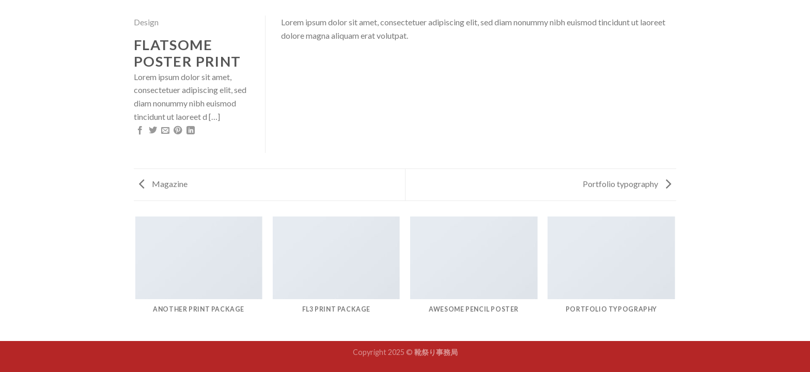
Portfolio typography (627, 184)
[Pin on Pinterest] (178, 130)
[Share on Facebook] (140, 130)
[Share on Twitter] (153, 130)
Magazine (163, 184)
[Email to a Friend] (165, 130)
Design (146, 22)
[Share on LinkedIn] (190, 130)
